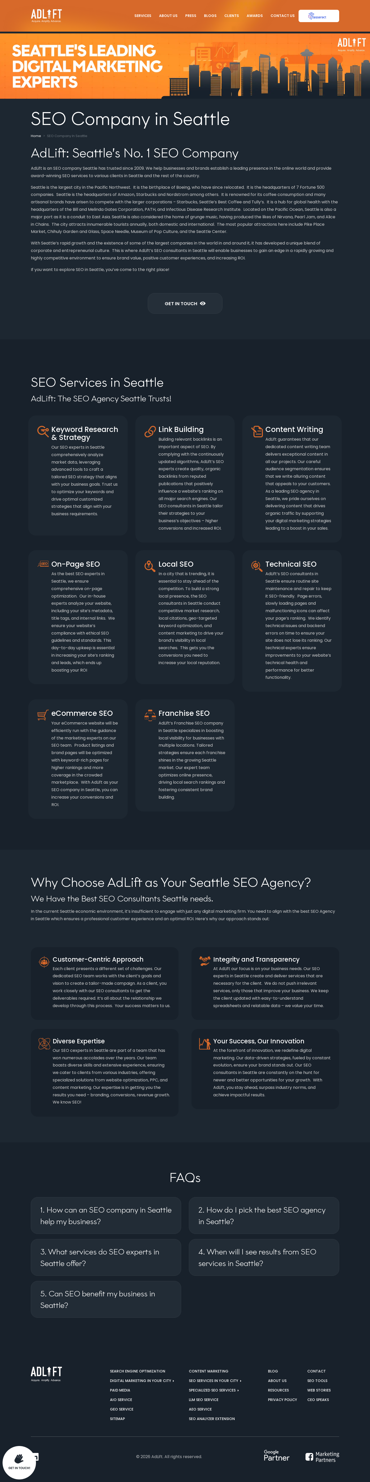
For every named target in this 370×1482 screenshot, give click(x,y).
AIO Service (121, 1399)
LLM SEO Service (203, 1399)
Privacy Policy (282, 1399)
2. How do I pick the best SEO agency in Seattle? (262, 1215)
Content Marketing (208, 1371)
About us (277, 1380)
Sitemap (117, 1418)
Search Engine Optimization (137, 1371)
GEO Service (121, 1409)
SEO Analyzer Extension (212, 1418)
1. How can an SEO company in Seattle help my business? (106, 1215)
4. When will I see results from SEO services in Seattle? (257, 1257)
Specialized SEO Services (213, 1390)
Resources (278, 1390)
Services (142, 15)
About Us (168, 15)
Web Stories (319, 1390)
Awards (255, 15)
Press (190, 15)
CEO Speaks (318, 1399)
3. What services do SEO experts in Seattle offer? (99, 1257)
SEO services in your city (214, 1380)
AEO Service (200, 1409)
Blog (273, 1371)
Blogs (210, 15)
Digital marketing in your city (141, 1380)
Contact (316, 1371)
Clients (231, 15)
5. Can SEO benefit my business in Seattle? (97, 1299)
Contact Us (283, 15)
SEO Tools (317, 1380)
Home (36, 135)
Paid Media (120, 1390)
